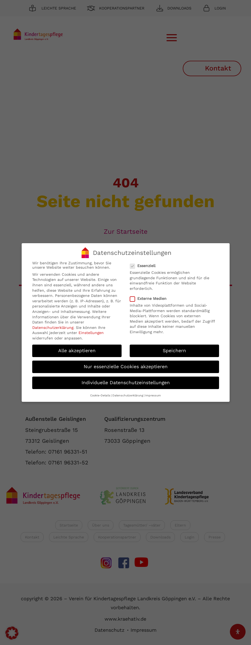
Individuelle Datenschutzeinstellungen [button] (126, 380)
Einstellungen (91, 331)
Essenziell (145, 263)
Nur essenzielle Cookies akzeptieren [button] (126, 364)
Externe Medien (150, 296)
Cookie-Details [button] (100, 393)
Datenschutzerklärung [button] (127, 393)
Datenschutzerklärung (52, 325)
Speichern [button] (174, 348)
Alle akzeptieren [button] (77, 348)
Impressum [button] (153, 393)
